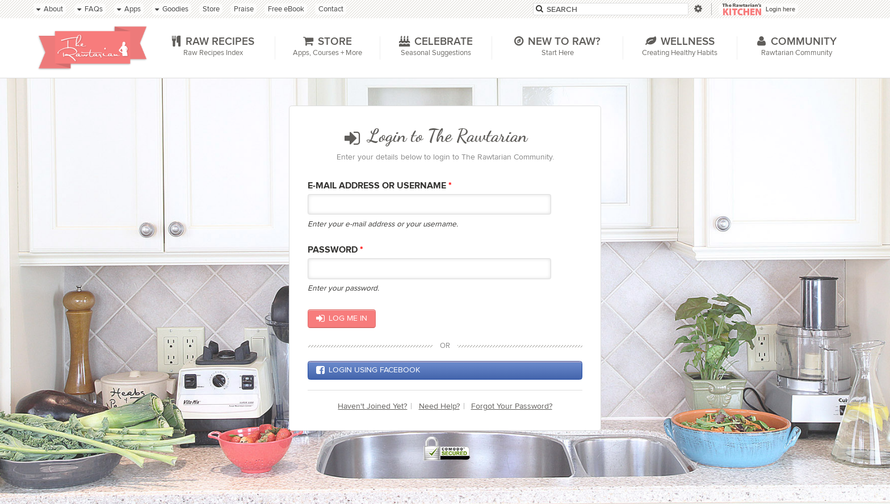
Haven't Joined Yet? (372, 406)
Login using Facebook (367, 370)
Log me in (341, 318)
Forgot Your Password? (511, 406)
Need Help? (439, 406)
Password (335, 250)
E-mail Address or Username (380, 185)
